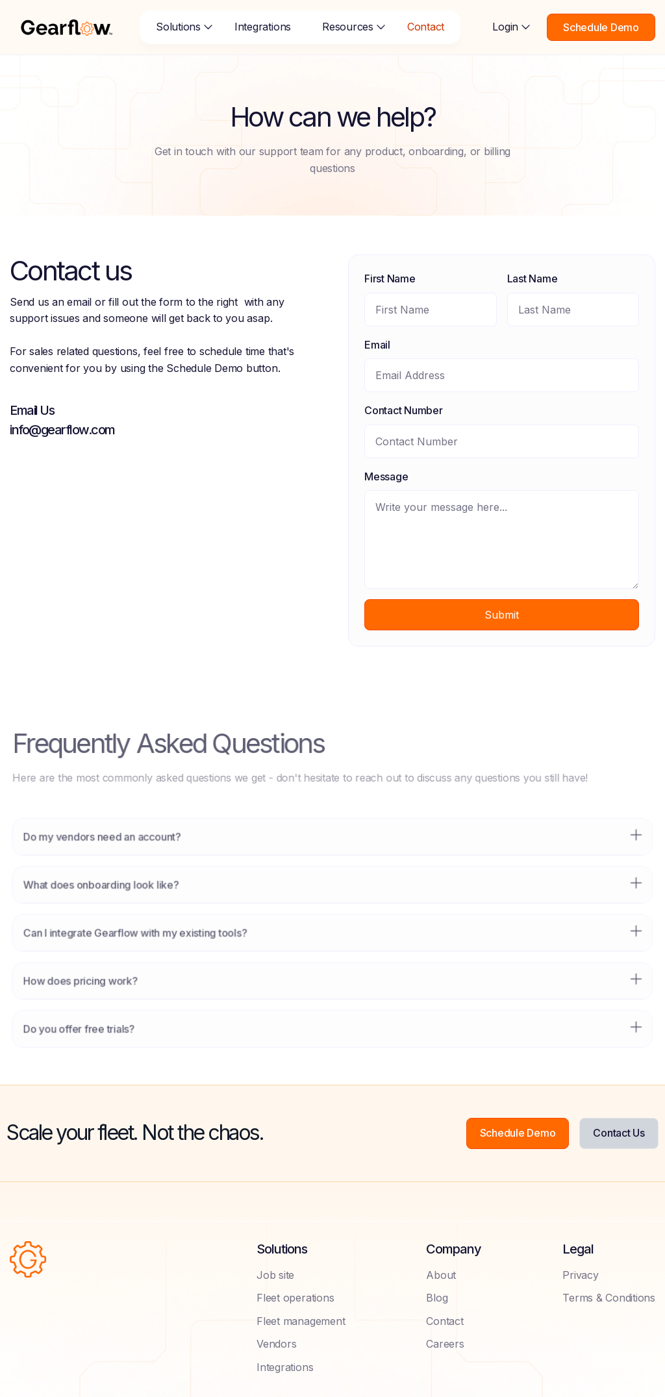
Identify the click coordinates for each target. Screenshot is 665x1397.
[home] (66, 27)
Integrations (262, 26)
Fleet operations (295, 1297)
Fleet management (301, 1321)
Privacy (580, 1274)
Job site (275, 1274)
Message (386, 476)
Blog (436, 1297)
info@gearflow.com (62, 430)
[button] (179, 27)
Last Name (532, 278)
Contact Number (403, 410)
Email (377, 344)
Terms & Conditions (608, 1297)
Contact (425, 26)
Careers (445, 1343)
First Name (390, 278)
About (441, 1274)
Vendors (276, 1343)
